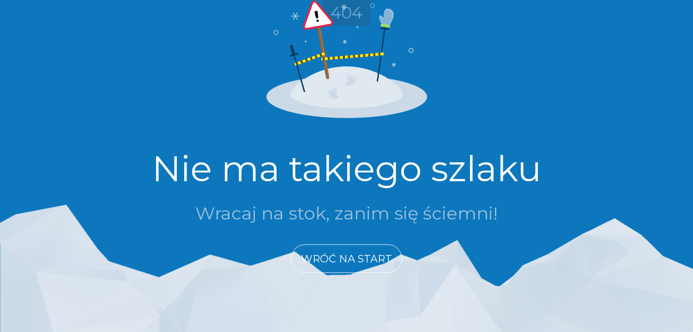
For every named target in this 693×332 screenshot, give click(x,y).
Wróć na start (346, 258)
